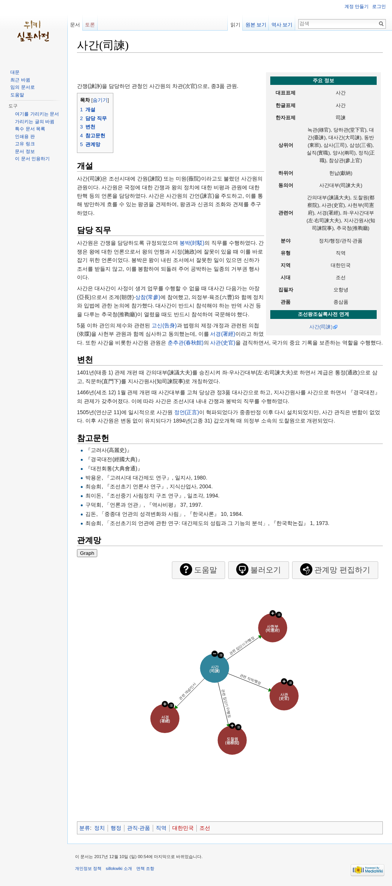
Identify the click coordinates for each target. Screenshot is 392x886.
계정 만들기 (357, 6)
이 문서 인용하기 (32, 158)
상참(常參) (147, 297)
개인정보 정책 (88, 868)
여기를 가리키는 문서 (37, 114)
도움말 (17, 95)
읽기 (235, 25)
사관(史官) (222, 343)
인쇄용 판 (24, 136)
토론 (90, 25)
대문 (15, 72)
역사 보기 (282, 25)
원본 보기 (256, 25)
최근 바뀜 (20, 80)
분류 (84, 828)
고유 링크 (24, 143)
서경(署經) (222, 334)
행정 (116, 828)
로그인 (379, 6)
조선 (204, 828)
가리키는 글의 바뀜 (34, 121)
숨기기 (100, 100)
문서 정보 (24, 151)
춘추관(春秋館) (185, 343)
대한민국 (183, 828)
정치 (99, 828)
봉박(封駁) (192, 243)
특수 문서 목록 (30, 129)
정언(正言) (186, 412)
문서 (75, 25)
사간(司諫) (320, 327)
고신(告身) (164, 325)
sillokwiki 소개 (119, 868)
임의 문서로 (22, 87)
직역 (161, 828)
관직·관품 (138, 828)
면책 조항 (145, 868)
